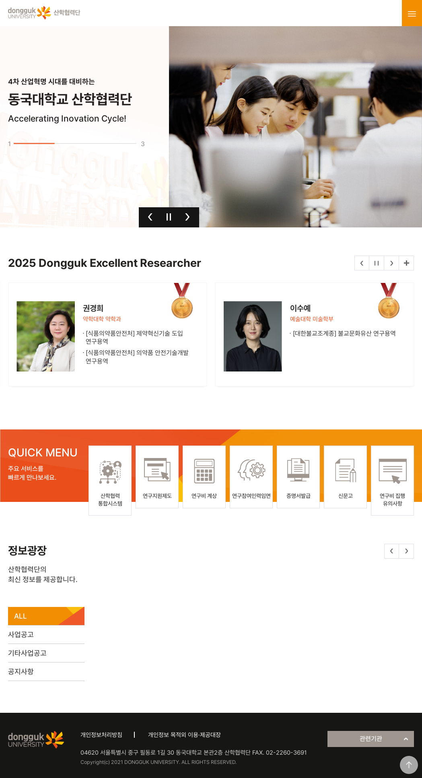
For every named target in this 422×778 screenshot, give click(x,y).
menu (412, 14)
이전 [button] (150, 217)
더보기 (406, 263)
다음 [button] (187, 217)
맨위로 (409, 765)
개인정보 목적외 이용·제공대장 (184, 735)
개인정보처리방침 (101, 735)
